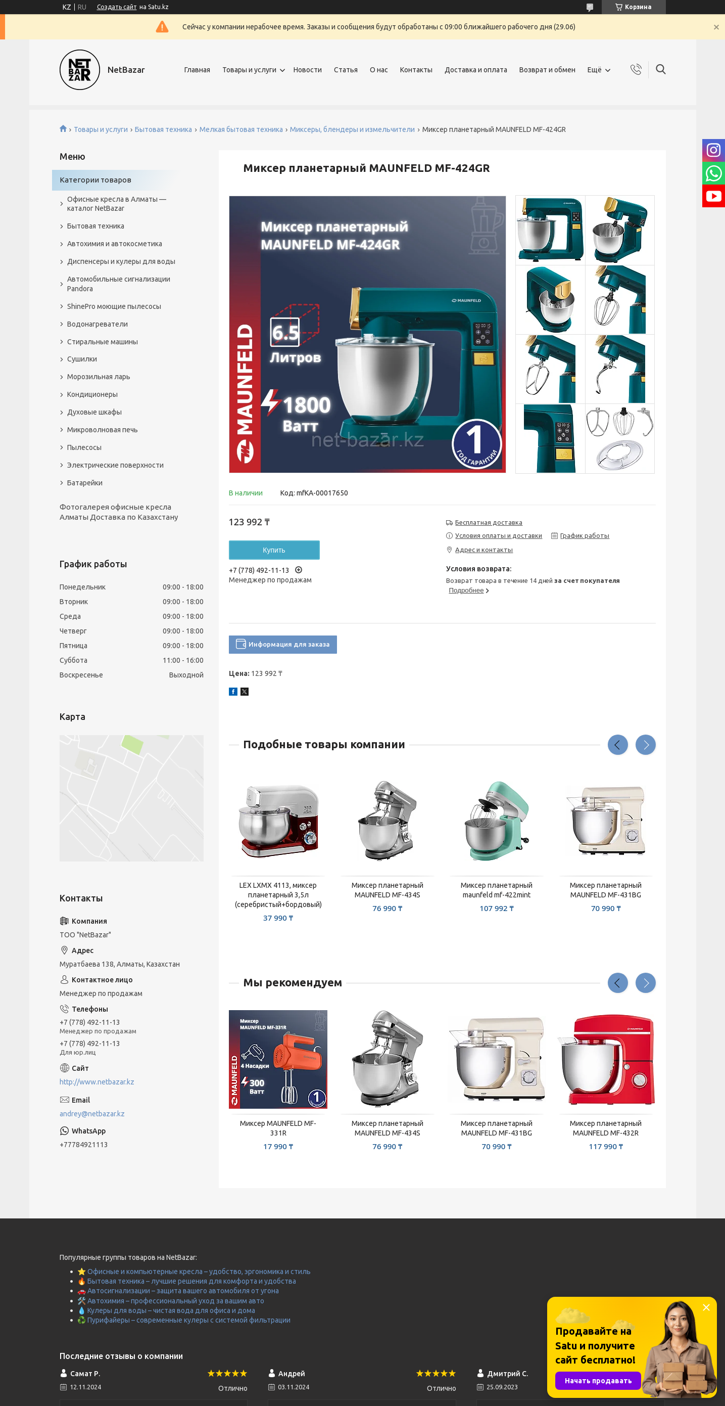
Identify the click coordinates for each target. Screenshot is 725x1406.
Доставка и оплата (476, 70)
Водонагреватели (97, 324)
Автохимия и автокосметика (114, 244)
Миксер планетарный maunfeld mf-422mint (497, 890)
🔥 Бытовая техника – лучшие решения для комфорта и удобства (186, 1281)
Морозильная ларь (98, 377)
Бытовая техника (163, 129)
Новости (308, 70)
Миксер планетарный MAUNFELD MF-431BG (606, 890)
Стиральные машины (102, 342)
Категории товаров (95, 179)
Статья (346, 70)
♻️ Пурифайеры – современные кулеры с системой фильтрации (184, 1320)
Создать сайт (117, 7)
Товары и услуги (249, 70)
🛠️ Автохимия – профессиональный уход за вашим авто (170, 1301)
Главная (197, 70)
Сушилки (82, 359)
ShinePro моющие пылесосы (114, 306)
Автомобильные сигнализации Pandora (118, 284)
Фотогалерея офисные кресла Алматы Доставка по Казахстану (119, 512)
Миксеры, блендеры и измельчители (352, 129)
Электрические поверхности (115, 465)
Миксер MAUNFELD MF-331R (278, 1128)
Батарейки (85, 483)
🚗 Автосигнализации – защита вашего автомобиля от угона (178, 1291)
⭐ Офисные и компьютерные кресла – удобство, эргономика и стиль (194, 1271)
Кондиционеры (92, 394)
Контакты (416, 70)
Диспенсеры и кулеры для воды (121, 261)
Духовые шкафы (94, 412)
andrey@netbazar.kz (92, 1114)
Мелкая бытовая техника (241, 129)
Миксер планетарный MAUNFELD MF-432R (606, 1128)
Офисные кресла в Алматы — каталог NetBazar (116, 204)
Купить (274, 550)
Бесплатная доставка (488, 522)
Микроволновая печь (102, 430)
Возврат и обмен (547, 70)
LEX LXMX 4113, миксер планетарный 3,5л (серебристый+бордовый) (278, 895)
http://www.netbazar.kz (97, 1082)
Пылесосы (84, 447)
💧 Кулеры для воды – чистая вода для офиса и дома (166, 1310)
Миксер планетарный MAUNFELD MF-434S (387, 890)
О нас (379, 70)
